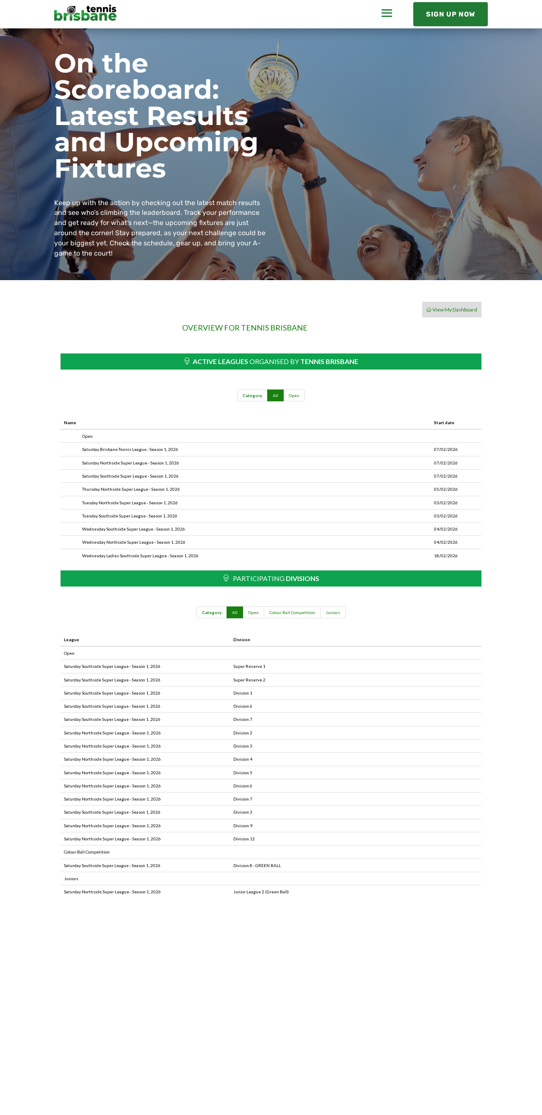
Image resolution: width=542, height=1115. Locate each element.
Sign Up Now (450, 14)
